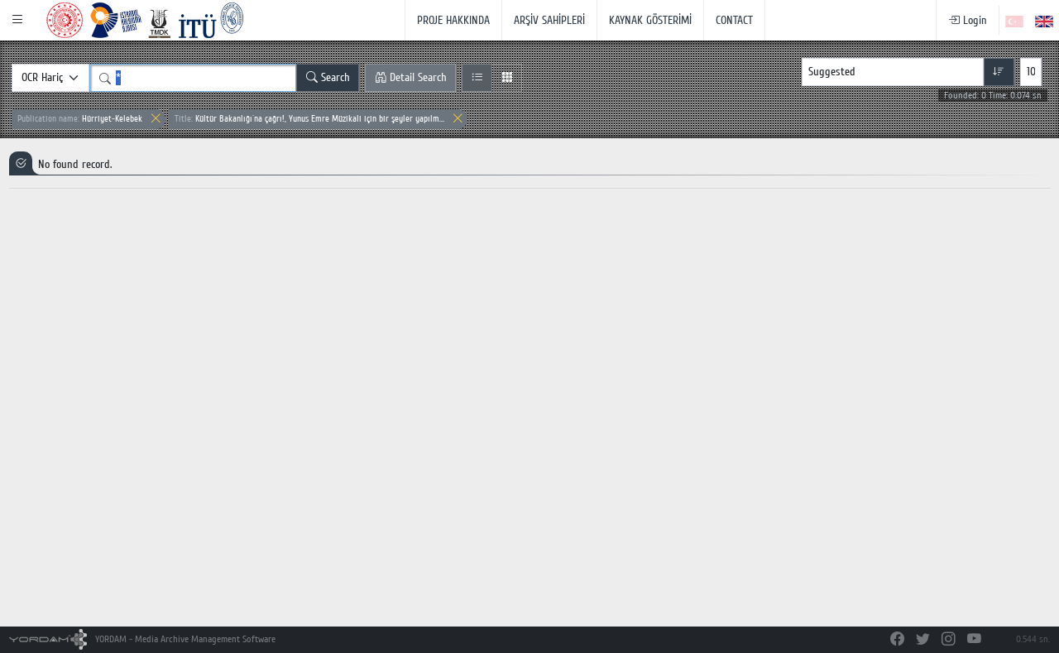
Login (967, 20)
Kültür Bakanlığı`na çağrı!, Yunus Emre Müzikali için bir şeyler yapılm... (309, 118)
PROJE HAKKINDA (453, 20)
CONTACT (734, 20)
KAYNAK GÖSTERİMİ (650, 20)
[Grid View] (506, 78)
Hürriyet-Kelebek (79, 118)
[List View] (477, 78)
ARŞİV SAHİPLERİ (549, 20)
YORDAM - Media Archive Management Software (142, 639)
